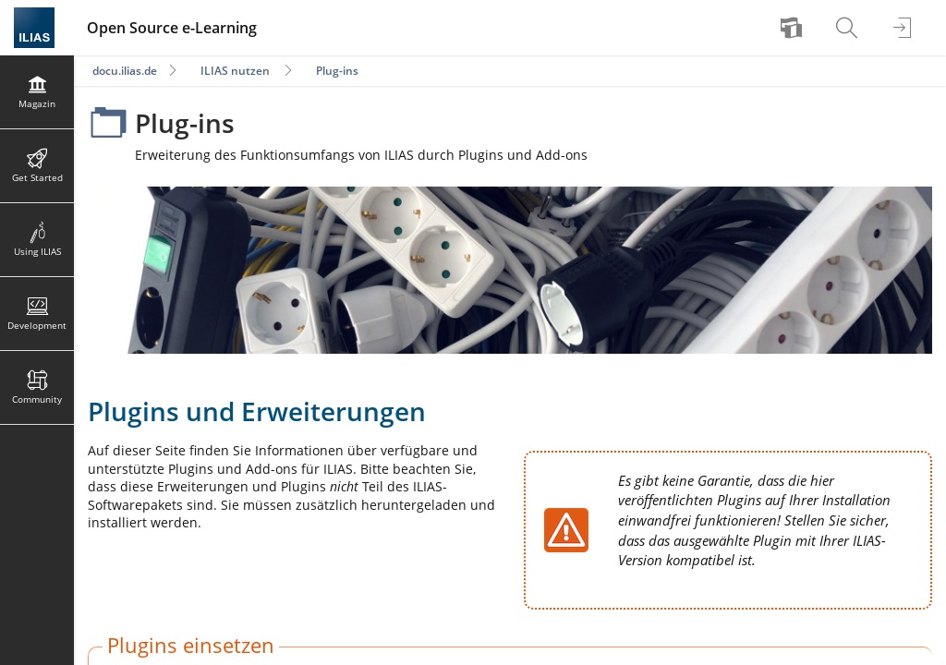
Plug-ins (337, 71)
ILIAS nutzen (235, 71)
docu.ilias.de (124, 71)
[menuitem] (793, 27)
